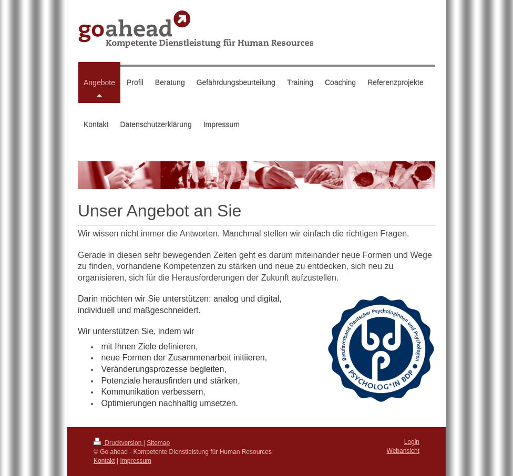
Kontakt (104, 460)
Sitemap (158, 443)
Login (411, 442)
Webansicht (403, 450)
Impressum (135, 460)
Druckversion (118, 443)
